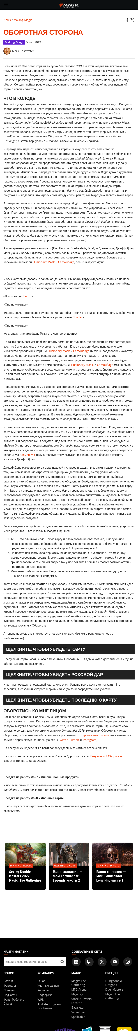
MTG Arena (79, 989)
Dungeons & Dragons (113, 983)
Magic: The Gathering (78, 983)
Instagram (89, 740)
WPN (41, 1000)
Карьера (43, 990)
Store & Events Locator (81, 1001)
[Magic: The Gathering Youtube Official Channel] (114, 961)
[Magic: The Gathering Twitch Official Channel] (89, 961)
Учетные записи (48, 986)
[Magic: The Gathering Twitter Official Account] (102, 961)
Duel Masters (114, 989)
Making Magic (23, 20)
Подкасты (10, 995)
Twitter (63, 740)
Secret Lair (78, 1012)
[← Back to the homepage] (69, 4)
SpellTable (78, 1017)
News (7, 20)
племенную (27, 455)
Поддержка (45, 995)
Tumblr (74, 740)
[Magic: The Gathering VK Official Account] (76, 961)
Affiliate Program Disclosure (49, 1006)
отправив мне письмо (94, 735)
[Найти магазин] (62, 961)
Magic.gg (77, 994)
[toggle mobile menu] (6, 5)
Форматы (10, 986)
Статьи (8, 981)
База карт (77, 1007)
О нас (41, 981)
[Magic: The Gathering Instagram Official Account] (127, 961)
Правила (9, 990)
